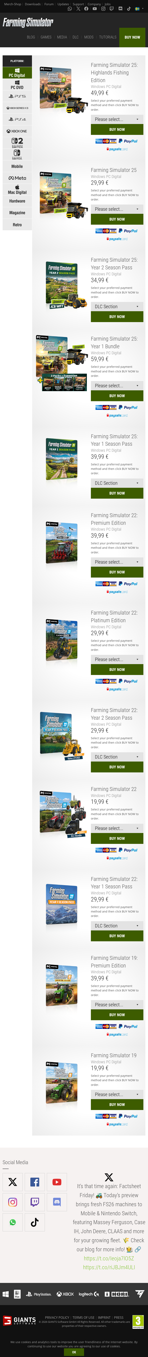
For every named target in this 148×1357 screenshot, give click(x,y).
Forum (49, 4)
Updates (63, 4)
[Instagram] (103, 8)
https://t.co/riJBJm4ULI (109, 1267)
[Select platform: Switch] (17, 154)
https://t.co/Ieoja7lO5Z (109, 1258)
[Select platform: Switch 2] (17, 143)
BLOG (31, 37)
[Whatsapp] (70, 8)
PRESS (118, 1317)
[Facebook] (86, 8)
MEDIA (62, 37)
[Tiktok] (129, 8)
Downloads (33, 4)
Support (78, 4)
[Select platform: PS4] (17, 119)
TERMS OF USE (84, 1317)
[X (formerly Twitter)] (78, 8)
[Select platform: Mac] (17, 189)
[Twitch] (112, 8)
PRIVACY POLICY (57, 1317)
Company (94, 4)
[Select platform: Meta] (17, 178)
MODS (89, 37)
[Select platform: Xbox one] (17, 131)
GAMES (46, 37)
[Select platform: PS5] (17, 96)
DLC (76, 37)
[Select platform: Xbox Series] (17, 108)
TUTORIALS (107, 37)
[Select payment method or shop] (117, 119)
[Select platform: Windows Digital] (17, 73)
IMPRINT (104, 1317)
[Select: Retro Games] (17, 224)
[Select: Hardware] (17, 201)
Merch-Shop (12, 4)
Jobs (108, 4)
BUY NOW (132, 37)
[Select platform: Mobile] (17, 166)
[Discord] (120, 8)
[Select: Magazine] (17, 213)
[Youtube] (95, 8)
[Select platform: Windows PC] (17, 84)
